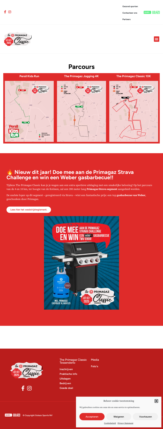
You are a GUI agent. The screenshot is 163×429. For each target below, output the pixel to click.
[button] (156, 401)
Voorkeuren (145, 416)
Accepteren (92, 416)
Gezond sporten (130, 6)
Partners (126, 19)
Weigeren (118, 416)
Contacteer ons (129, 13)
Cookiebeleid (110, 423)
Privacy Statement (125, 423)
